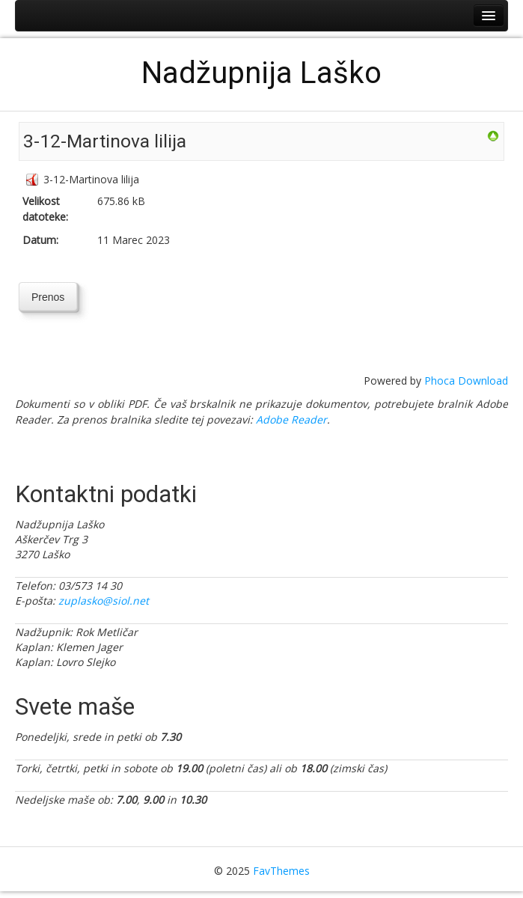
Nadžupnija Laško (261, 73)
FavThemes (281, 871)
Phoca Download (466, 380)
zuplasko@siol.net (103, 600)
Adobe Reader (291, 419)
